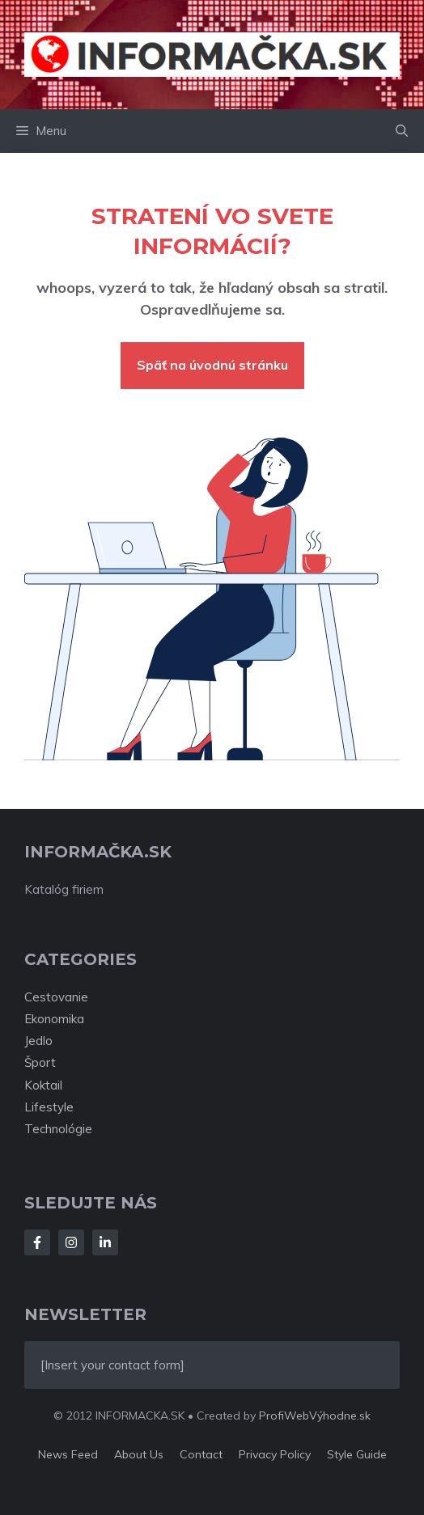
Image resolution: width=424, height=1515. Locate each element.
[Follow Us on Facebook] (37, 1242)
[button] (401, 131)
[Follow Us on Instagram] (71, 1242)
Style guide (357, 1454)
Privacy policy (275, 1454)
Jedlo (38, 1040)
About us (138, 1454)
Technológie (58, 1128)
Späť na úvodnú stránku (212, 365)
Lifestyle (49, 1107)
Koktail (43, 1085)
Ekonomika (54, 1018)
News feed (68, 1454)
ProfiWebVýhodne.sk (315, 1415)
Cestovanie (56, 997)
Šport (40, 1062)
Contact (201, 1454)
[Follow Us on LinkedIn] (105, 1242)
